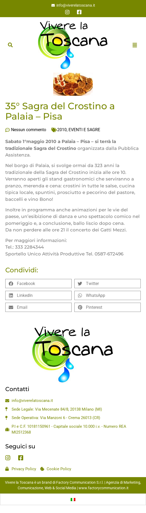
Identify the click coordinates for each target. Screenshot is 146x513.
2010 (62, 129)
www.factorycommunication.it (104, 488)
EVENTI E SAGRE (84, 129)
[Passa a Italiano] (73, 499)
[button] (10, 45)
